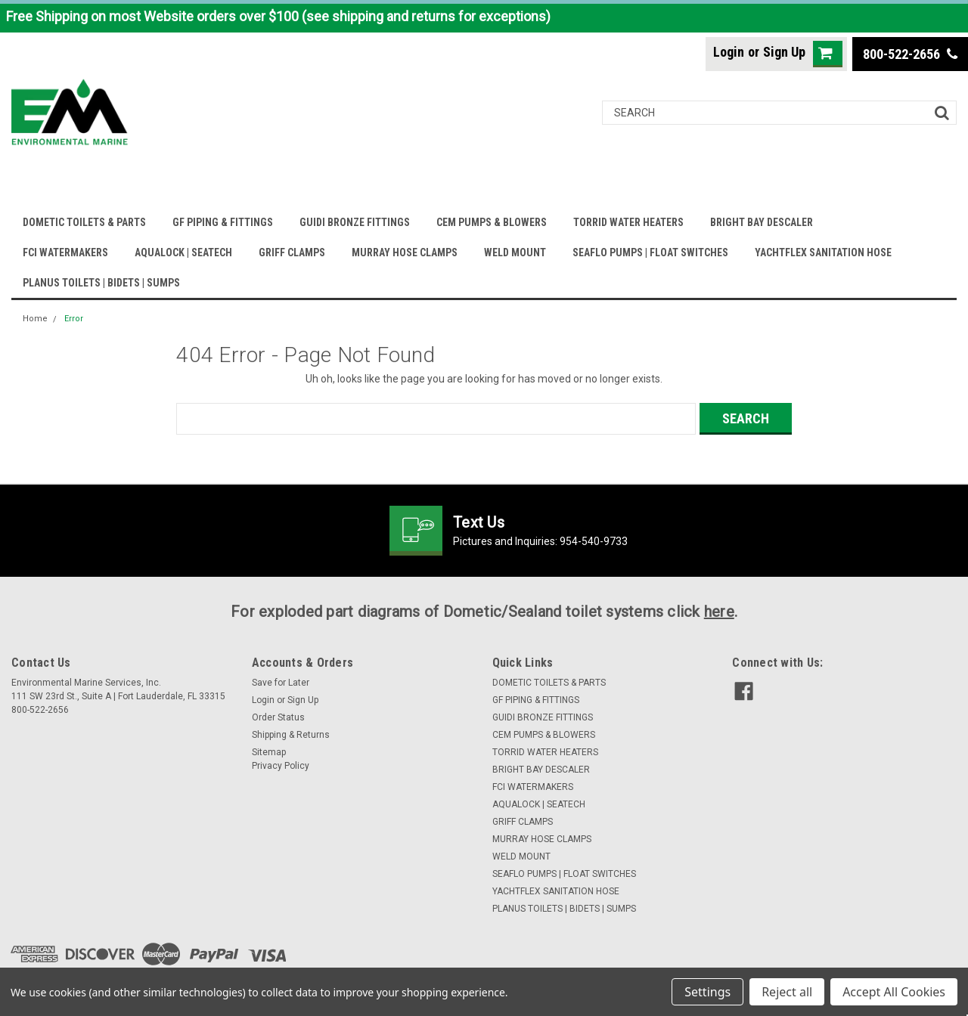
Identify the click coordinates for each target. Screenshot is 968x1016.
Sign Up (784, 52)
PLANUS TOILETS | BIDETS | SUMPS (101, 283)
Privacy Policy (280, 765)
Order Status (278, 717)
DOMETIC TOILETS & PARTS (84, 222)
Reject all (787, 991)
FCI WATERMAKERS (65, 252)
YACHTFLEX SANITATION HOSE (823, 252)
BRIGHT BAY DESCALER (761, 222)
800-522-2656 (910, 54)
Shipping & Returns (291, 734)
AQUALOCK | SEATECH (183, 252)
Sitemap (269, 752)
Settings (707, 991)
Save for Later (280, 682)
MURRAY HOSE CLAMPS (405, 252)
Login (728, 52)
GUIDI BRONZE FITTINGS (354, 222)
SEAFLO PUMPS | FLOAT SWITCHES (650, 252)
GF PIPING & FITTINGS (222, 222)
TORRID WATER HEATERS (628, 222)
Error (73, 319)
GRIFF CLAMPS (292, 252)
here (719, 611)
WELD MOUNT (515, 252)
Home (35, 319)
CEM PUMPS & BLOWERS (491, 222)
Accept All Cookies (893, 991)
